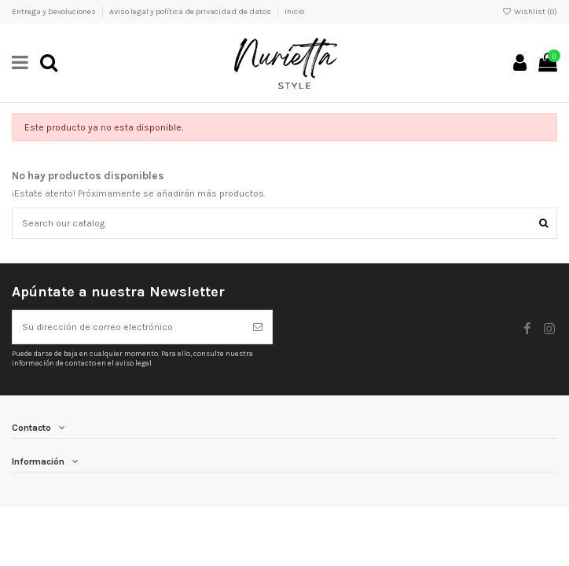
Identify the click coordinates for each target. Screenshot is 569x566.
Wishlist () (529, 12)
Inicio (294, 12)
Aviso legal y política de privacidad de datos (191, 12)
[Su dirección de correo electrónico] (128, 327)
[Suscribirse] (258, 327)
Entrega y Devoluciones (54, 12)
